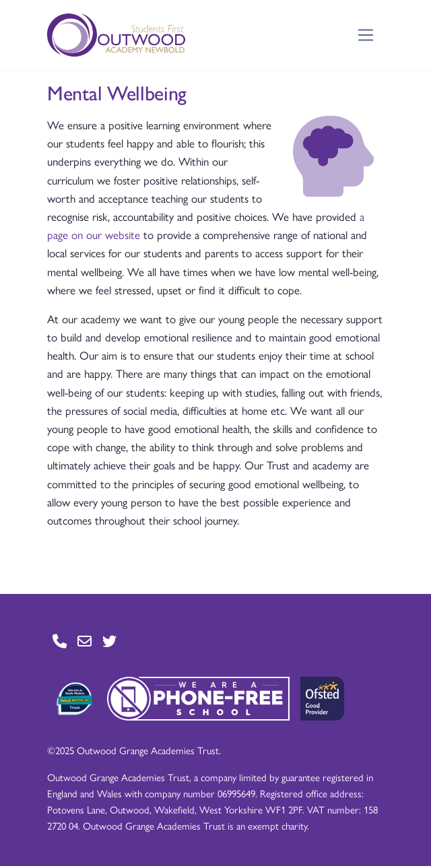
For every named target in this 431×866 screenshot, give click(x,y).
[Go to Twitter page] (109, 641)
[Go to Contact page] (60, 641)
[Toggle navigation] (366, 35)
